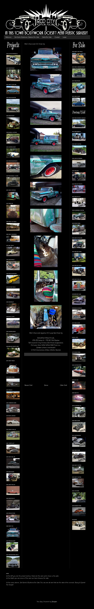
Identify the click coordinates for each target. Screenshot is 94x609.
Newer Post (28, 385)
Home (46, 385)
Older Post (63, 385)
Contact (57, 37)
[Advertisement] (45, 370)
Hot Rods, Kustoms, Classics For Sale (27, 37)
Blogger (54, 602)
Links (64, 37)
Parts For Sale (46, 37)
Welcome (8, 37)
